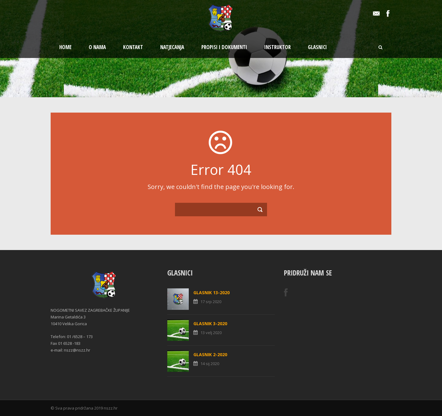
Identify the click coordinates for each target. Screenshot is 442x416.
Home (65, 47)
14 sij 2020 (209, 363)
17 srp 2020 (210, 301)
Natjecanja (172, 47)
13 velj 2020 (211, 332)
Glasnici (317, 47)
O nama (97, 47)
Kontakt (133, 47)
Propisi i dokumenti (224, 47)
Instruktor (277, 47)
